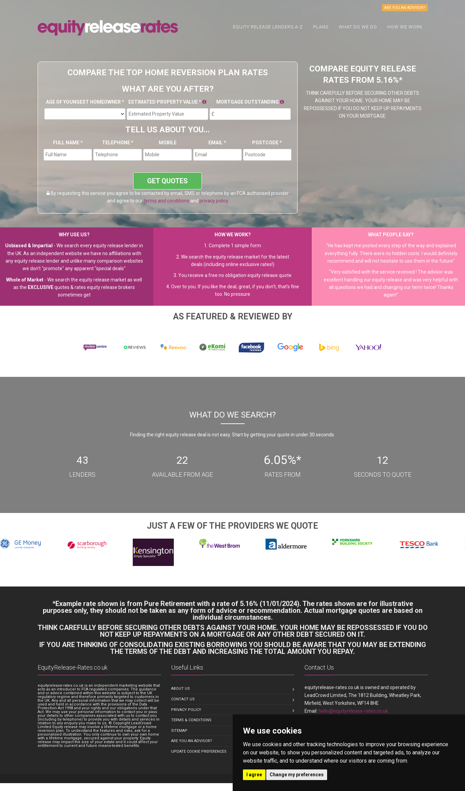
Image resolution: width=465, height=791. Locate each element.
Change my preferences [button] (297, 774)
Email (217, 142)
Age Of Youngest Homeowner (85, 102)
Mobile (168, 142)
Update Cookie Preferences (199, 751)
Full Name (68, 142)
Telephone (117, 142)
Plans (320, 26)
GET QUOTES (167, 181)
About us (180, 688)
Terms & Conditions (191, 720)
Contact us (183, 699)
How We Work (405, 26)
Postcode (267, 142)
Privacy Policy (186, 710)
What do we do (358, 26)
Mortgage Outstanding (250, 102)
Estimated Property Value (167, 102)
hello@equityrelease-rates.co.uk (353, 711)
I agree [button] (254, 774)
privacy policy (213, 200)
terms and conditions (166, 200)
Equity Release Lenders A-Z (268, 26)
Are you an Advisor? (191, 741)
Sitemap (179, 730)
